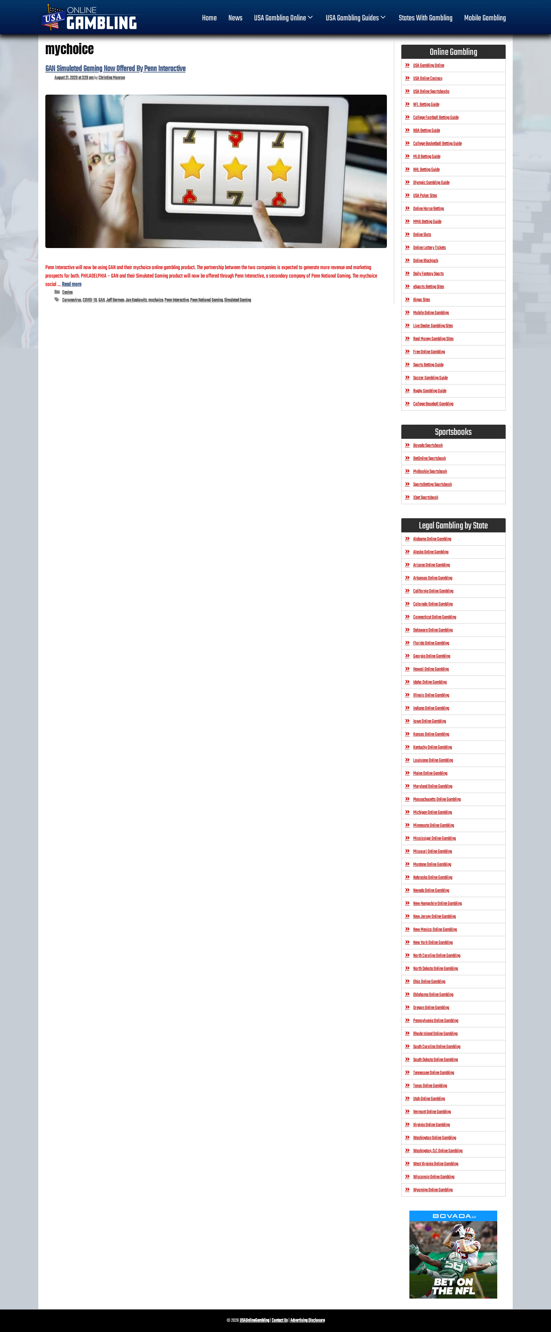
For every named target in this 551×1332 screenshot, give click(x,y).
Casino (67, 292)
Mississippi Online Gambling (434, 838)
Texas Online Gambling (430, 1086)
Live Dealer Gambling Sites (433, 326)
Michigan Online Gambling (432, 812)
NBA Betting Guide (426, 130)
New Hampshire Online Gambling (437, 903)
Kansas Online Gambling (431, 734)
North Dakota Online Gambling (435, 968)
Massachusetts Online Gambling (437, 799)
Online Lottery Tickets (429, 248)
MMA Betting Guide (427, 222)
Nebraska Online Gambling (432, 877)
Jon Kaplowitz (136, 300)
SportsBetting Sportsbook (432, 484)
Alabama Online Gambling (432, 539)
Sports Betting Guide (428, 365)
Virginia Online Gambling (431, 1125)
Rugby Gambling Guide (429, 391)
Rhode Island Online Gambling (435, 1034)
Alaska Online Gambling (430, 552)
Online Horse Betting (428, 209)
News (235, 18)
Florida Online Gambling (431, 643)
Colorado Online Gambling (433, 604)
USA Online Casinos (427, 78)
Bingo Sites (421, 300)
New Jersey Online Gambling (434, 916)
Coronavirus (71, 300)
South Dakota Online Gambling (435, 1060)
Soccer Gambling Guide (430, 378)
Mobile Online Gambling (431, 313)
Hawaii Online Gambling (431, 669)
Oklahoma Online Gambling (433, 994)
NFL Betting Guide (426, 104)
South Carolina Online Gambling (436, 1047)
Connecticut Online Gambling (434, 617)
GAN (101, 300)
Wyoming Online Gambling (433, 1190)
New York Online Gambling (433, 942)
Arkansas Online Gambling (432, 578)
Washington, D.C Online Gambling (437, 1151)
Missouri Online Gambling (432, 851)
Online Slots (422, 235)
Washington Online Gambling (434, 1138)
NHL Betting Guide (426, 169)
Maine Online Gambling (430, 773)
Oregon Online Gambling (431, 1007)
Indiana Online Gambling (431, 708)
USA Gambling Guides (356, 18)
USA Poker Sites (425, 195)
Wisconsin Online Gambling (433, 1177)
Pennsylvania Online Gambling (435, 1021)
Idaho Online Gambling (430, 682)
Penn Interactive (176, 300)
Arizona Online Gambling (431, 565)
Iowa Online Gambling (429, 721)
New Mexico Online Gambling (435, 929)
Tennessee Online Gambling (433, 1073)
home (209, 18)
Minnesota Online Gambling (433, 825)
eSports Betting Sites (428, 287)
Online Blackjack (425, 261)
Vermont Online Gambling (432, 1112)
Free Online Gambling (429, 352)
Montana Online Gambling (432, 864)
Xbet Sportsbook (425, 497)
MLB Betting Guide (426, 156)
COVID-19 (90, 300)
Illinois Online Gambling (431, 695)
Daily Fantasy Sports (428, 274)
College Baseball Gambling (433, 404)
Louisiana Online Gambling (433, 760)
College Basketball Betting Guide (437, 143)
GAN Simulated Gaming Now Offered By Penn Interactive (115, 69)
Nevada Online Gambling (431, 890)
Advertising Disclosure (307, 1320)
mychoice (155, 300)
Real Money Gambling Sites (433, 339)
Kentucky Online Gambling (432, 747)
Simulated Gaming (237, 300)
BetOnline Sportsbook (429, 458)
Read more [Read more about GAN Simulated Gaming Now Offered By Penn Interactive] (71, 284)
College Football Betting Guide (436, 117)
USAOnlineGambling (254, 1320)
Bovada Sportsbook (428, 445)
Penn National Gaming (206, 300)
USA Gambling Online (284, 18)
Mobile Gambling (485, 18)
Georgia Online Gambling (431, 656)
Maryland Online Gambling (432, 786)
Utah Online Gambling (429, 1099)
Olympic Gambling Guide (431, 182)
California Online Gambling (433, 591)
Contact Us (280, 1320)
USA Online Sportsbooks (431, 91)
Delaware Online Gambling (433, 630)
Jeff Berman (115, 300)
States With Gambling (426, 18)
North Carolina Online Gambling (436, 955)
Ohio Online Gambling (429, 981)
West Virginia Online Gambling (435, 1164)
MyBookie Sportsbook (430, 471)
